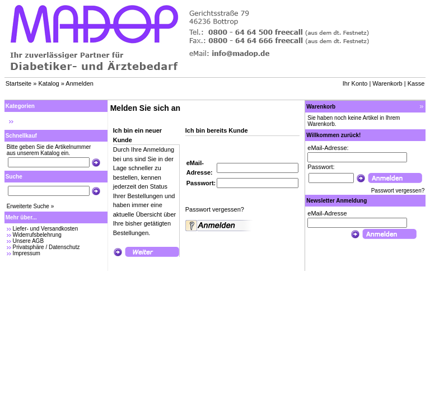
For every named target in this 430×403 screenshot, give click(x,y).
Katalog (48, 83)
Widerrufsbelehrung (36, 235)
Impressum (26, 253)
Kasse (416, 83)
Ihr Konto (355, 83)
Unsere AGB (28, 241)
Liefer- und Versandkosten (45, 229)
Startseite (18, 83)
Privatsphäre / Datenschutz (46, 247)
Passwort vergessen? (214, 209)
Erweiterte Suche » (30, 206)
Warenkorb (387, 83)
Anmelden (80, 83)
